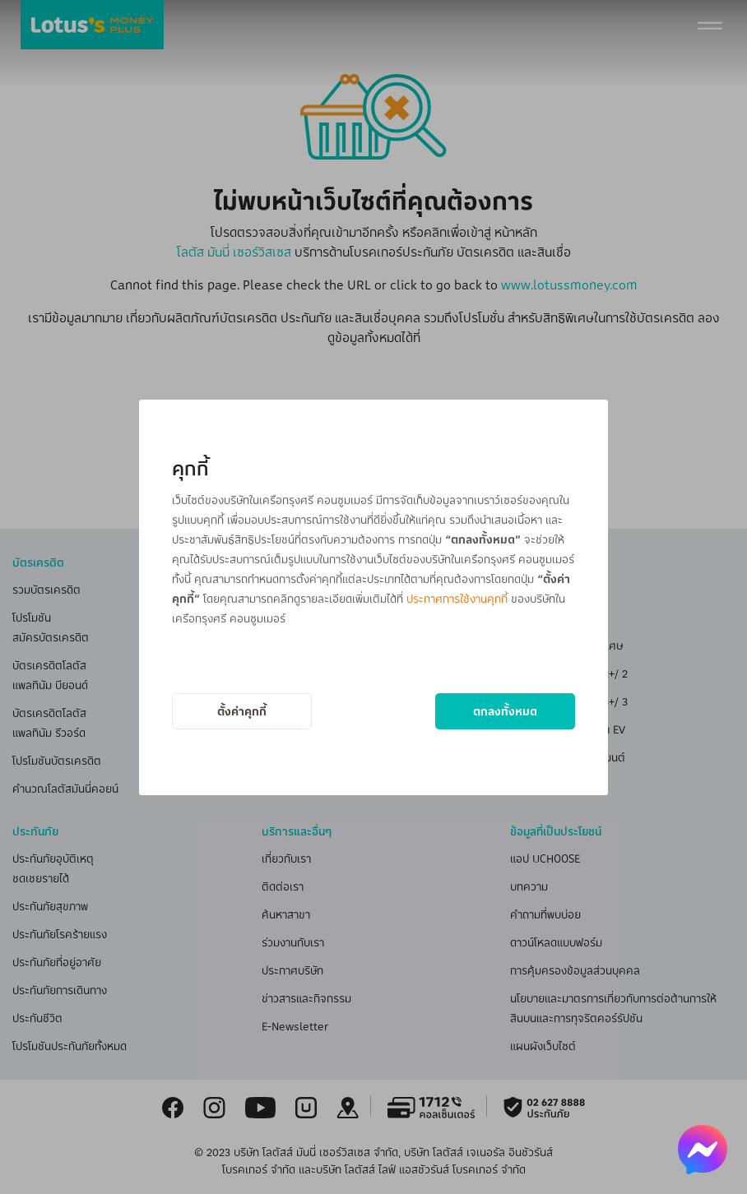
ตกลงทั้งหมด (505, 710)
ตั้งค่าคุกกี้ (242, 710)
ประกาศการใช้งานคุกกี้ (457, 598)
